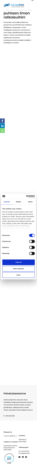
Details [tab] (18, 202)
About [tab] (30, 202)
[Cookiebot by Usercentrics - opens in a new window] (26, 196)
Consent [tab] (7, 202)
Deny (18, 275)
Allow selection (18, 268)
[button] (19, 457)
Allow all (18, 262)
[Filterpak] (14, 5)
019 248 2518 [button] (9, 416)
